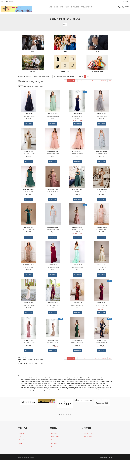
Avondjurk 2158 (53, 340)
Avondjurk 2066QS (101, 227)
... (84, 81)
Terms (110, 457)
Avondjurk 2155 (28, 340)
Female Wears (55, 436)
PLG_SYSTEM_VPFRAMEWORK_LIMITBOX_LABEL (30, 82)
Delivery (106, 457)
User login (21, 440)
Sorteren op (37, 76)
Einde (110, 81)
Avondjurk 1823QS (101, 151)
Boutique (21, 433)
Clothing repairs (88, 436)
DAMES (65, 51)
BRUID (32, 51)
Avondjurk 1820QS (52, 151)
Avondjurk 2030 (77, 227)
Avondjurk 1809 (28, 151)
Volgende (103, 81)
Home (2, 1)
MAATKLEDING (65, 71)
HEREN (97, 51)
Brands (21, 443)
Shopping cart (10, 1)
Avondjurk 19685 (101, 189)
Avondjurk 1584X (53, 114)
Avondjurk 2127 (53, 303)
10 (98, 81)
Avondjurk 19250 (77, 189)
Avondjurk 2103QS (52, 265)
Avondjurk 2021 (28, 227)
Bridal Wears (54, 433)
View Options (28, 123)
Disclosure (101, 457)
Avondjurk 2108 (77, 265)
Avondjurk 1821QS (77, 151)
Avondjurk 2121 (28, 303)
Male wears (54, 440)
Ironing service (87, 440)
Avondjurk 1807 (101, 114)
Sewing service (88, 433)
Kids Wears (54, 443)
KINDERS (32, 71)
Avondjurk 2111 (101, 265)
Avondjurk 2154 (101, 303)
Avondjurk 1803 (77, 114)
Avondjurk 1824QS (28, 189)
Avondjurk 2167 (101, 340)
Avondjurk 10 (28, 114)
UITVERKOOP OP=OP (97, 71)
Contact (21, 436)
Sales (52, 447)
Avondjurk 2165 (77, 340)
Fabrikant (59, 76)
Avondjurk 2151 (77, 303)
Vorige (69, 81)
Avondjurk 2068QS (28, 265)
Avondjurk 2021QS (52, 227)
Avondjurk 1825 (53, 189)
